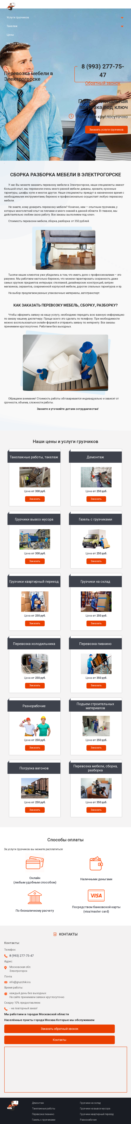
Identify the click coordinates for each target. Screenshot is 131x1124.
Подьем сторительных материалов (51, 1110)
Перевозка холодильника (46, 1094)
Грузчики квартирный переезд (96, 1083)
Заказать (34, 498)
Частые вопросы (17, 43)
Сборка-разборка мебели (46, 1099)
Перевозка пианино (43, 1083)
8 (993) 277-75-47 (102, 71)
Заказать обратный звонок (59, 997)
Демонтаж (38, 1071)
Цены (10, 34)
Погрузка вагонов (42, 1105)
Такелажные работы (43, 1077)
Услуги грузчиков (18, 17)
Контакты (13, 52)
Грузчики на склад (90, 1071)
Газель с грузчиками (43, 1088)
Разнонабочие (88, 1088)
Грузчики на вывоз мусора (95, 1077)
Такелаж (12, 26)
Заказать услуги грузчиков (106, 129)
